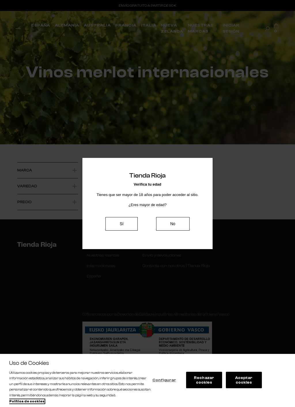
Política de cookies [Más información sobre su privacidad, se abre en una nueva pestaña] (26, 401)
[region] (147, 380)
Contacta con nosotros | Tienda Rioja (171, 265)
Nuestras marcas (102, 255)
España (93, 275)
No (172, 224)
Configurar (164, 380)
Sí (122, 224)
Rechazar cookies (204, 380)
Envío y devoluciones (158, 255)
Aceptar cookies (244, 380)
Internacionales (100, 265)
